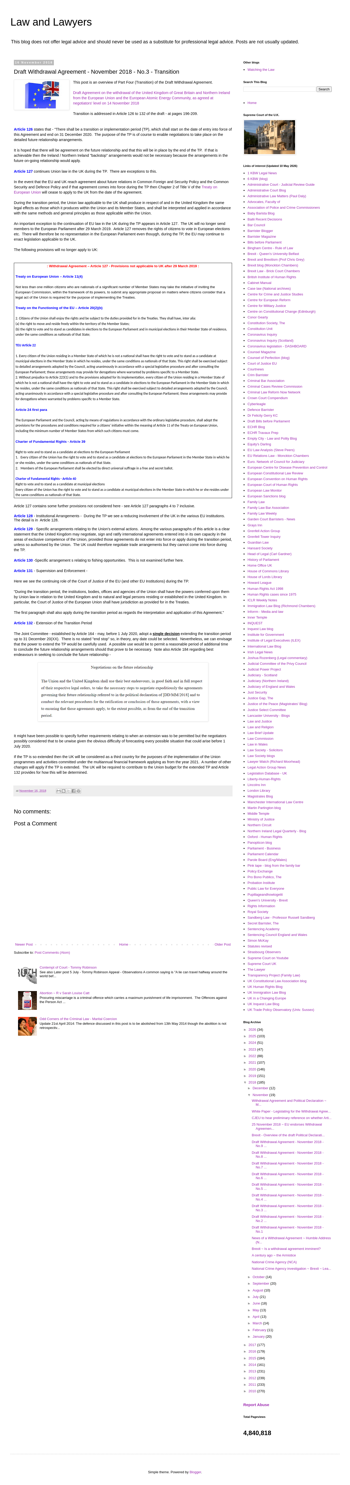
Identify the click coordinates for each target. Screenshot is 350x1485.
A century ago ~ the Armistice (274, 1255)
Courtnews (255, 369)
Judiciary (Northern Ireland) (268, 681)
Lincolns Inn (256, 785)
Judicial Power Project (264, 669)
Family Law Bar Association (268, 508)
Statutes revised (259, 946)
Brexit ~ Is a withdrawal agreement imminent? (286, 1249)
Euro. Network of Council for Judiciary (275, 462)
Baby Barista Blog (260, 213)
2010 (253, 1391)
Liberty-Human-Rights (263, 779)
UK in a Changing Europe (266, 998)
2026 (253, 1030)
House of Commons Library (268, 571)
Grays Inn (254, 525)
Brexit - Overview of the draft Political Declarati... (288, 1135)
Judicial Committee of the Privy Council (276, 664)
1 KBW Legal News (262, 173)
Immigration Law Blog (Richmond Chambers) (281, 606)
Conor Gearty (257, 317)
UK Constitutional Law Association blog (276, 981)
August (258, 1290)
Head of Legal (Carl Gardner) (269, 554)
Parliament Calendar (263, 854)
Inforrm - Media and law (265, 612)
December (261, 1088)
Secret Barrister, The (263, 923)
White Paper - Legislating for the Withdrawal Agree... (291, 1111)
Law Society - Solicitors (265, 750)
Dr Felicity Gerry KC (262, 415)
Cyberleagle (256, 404)
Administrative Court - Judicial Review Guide (280, 185)
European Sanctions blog (266, 496)
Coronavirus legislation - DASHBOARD (276, 346)
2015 (253, 1358)
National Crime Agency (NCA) (274, 1262)
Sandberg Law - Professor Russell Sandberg (281, 917)
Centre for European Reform (268, 300)
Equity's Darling (259, 444)
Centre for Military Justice (266, 306)
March (258, 1323)
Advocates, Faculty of (263, 202)
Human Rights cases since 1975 (271, 594)
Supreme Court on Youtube (268, 958)
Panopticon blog (259, 843)
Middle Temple (258, 814)
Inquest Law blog (260, 629)
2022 (253, 1056)
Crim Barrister (257, 375)
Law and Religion (260, 727)
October (259, 1277)
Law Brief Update (260, 733)
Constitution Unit (259, 329)
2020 (253, 1069)
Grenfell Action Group (263, 531)
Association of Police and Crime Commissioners (283, 207)
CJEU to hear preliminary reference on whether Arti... (291, 1118)
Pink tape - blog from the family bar (273, 865)
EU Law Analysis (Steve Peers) (271, 450)
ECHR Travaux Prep (262, 433)
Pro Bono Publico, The (264, 877)
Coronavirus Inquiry (262, 334)
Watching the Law (260, 70)
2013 (253, 1371)
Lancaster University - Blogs (268, 716)
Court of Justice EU (262, 363)
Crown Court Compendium (267, 398)
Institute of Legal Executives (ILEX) (273, 640)
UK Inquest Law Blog (263, 1004)
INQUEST (255, 623)
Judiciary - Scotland (262, 675)
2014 (253, 1365)
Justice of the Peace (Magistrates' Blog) (277, 704)
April (257, 1317)
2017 (253, 1345)
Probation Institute (261, 883)
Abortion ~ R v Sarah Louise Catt (64, 993)
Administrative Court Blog (266, 190)
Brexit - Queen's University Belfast (273, 254)
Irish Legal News (260, 652)
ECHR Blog (256, 427)
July (256, 1297)
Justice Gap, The (260, 698)
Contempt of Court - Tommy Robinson (68, 967)
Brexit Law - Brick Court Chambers (273, 271)
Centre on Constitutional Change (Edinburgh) (281, 311)
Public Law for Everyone (265, 888)
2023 (253, 1049)
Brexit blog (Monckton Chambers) (272, 265)
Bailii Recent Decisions (264, 219)
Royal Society (257, 912)
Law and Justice (259, 721)
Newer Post (24, 944)
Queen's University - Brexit (267, 900)
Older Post (223, 944)
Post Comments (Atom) (52, 952)
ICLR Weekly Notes (262, 600)
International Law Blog (264, 646)
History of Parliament (263, 560)
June (257, 1303)
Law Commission (260, 739)
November (261, 1095)
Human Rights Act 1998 (265, 589)
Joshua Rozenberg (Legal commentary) (277, 658)
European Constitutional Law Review (275, 473)
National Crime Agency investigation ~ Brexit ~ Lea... (291, 1269)
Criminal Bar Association (265, 381)
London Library (258, 791)
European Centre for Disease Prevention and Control (287, 467)
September (261, 1283)
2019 (253, 1076)
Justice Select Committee (266, 710)
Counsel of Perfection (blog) (268, 358)
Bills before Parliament (264, 242)
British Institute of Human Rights (271, 277)
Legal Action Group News (266, 767)
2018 (253, 1082)
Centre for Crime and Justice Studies (275, 294)
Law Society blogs (261, 756)
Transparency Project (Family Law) (273, 975)
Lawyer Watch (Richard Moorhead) (273, 762)
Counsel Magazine (261, 352)
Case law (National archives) (269, 288)
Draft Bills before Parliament (268, 421)
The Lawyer (256, 969)
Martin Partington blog (264, 808)
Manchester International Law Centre (275, 802)
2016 (253, 1351)
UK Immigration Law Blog (266, 992)
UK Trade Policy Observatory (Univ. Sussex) (280, 1010)
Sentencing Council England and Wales (277, 935)
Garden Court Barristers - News (271, 519)
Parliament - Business (263, 848)
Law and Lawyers (51, 22)
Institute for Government (265, 635)
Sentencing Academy (263, 929)
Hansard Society (259, 548)
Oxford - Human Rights (264, 837)
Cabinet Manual (259, 283)
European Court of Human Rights (272, 485)
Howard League (259, 583)
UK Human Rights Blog (265, 987)
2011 (253, 1385)
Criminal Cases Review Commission (274, 386)
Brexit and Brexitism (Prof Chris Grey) (275, 259)
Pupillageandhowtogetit (265, 894)
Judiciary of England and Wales (271, 687)
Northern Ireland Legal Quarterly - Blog (276, 831)
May (256, 1310)
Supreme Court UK (261, 964)
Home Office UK (259, 565)
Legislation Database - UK (267, 773)
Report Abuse (256, 1404)
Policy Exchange (260, 871)
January (259, 1336)
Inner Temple (257, 617)
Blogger (195, 1472)
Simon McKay (257, 940)
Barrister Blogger (260, 231)
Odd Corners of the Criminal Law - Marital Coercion (78, 1019)
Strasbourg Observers (264, 952)
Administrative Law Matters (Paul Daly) (276, 196)
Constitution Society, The (266, 323)
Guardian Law (258, 542)
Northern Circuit (259, 825)
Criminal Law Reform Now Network (273, 392)
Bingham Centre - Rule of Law (270, 248)
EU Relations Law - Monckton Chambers (278, 456)
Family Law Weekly (262, 513)
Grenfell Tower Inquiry (263, 537)
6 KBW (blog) (257, 179)
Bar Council (256, 225)
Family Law (256, 502)
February (260, 1330)
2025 (253, 1036)
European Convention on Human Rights (277, 479)
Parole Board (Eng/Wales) (267, 860)
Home (123, 944)
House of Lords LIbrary (264, 577)
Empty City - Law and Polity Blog (272, 438)
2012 (253, 1378)
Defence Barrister (260, 410)
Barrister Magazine (261, 236)
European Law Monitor (264, 490)
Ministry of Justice (260, 819)
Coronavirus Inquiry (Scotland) (270, 340)
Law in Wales (257, 744)
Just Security (257, 692)
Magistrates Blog (260, 796)
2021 (253, 1062)
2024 (253, 1043)
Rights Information (261, 906)
